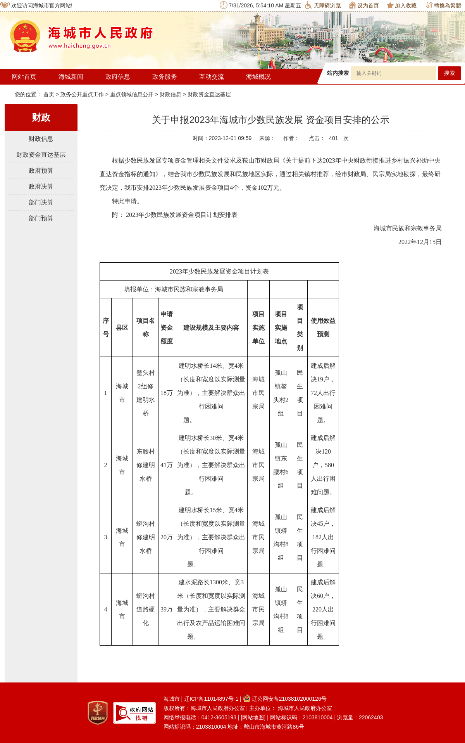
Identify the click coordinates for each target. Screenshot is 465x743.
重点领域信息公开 (131, 94)
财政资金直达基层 (209, 94)
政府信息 (117, 76)
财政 (41, 117)
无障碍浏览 (323, 5)
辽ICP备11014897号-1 (211, 699)
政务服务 (164, 76)
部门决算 (41, 202)
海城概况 (258, 76)
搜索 (449, 73)
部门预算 (41, 218)
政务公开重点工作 (82, 94)
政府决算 (41, 186)
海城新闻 (71, 76)
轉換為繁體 (443, 5)
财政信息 (170, 94)
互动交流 (211, 76)
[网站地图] (253, 717)
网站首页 (24, 76)
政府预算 (41, 170)
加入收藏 (402, 5)
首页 (49, 94)
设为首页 (364, 5)
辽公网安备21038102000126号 (285, 699)
